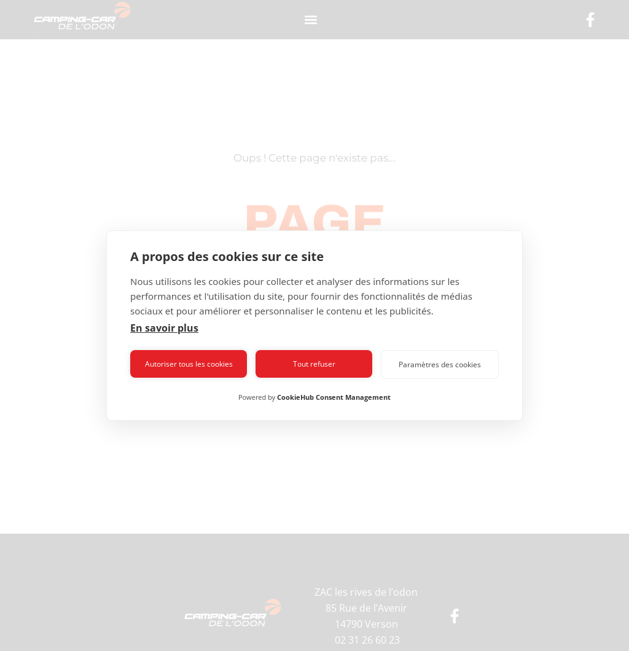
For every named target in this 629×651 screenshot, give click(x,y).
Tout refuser (314, 364)
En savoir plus (164, 328)
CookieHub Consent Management (334, 397)
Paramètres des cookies (440, 364)
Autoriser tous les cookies (189, 364)
